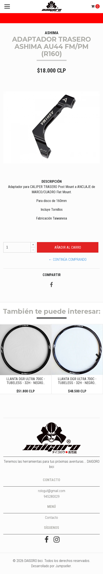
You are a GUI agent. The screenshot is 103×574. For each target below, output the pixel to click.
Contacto (51, 518)
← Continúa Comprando (68, 259)
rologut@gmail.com (51, 491)
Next (96, 357)
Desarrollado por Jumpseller (51, 566)
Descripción (52, 181)
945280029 (52, 496)
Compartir (52, 275)
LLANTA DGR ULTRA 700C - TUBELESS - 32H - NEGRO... (25, 381)
